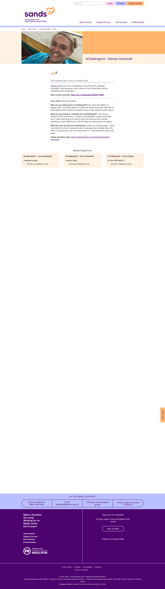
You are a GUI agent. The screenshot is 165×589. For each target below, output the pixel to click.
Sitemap (98, 567)
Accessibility (87, 567)
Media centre (30, 523)
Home (23, 29)
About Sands (85, 22)
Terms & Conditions (81, 570)
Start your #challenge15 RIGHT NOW (87, 95)
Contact (121, 3)
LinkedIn (116, 546)
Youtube (125, 546)
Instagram (107, 546)
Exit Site (163, 415)
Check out (55, 86)
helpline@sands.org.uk (67, 503)
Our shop (28, 517)
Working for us (31, 520)
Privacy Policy (67, 567)
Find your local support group (97, 503)
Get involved (121, 22)
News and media (44, 29)
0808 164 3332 (37, 503)
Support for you (103, 22)
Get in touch (30, 526)
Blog (54, 29)
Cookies (77, 567)
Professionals (138, 22)
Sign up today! (113, 529)
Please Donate (135, 3)
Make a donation (32, 514)
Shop (110, 3)
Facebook (98, 546)
